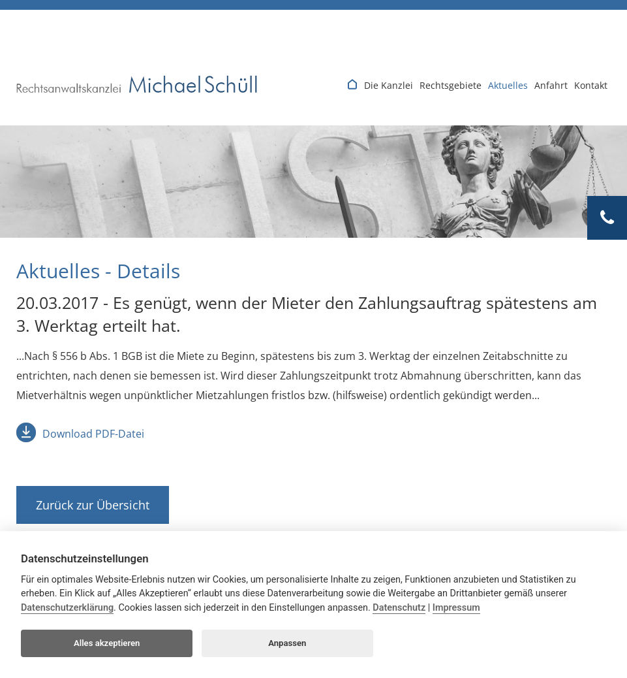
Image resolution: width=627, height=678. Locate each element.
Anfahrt (551, 85)
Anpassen (287, 643)
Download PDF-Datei (93, 434)
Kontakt (590, 85)
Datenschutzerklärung (67, 607)
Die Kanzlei (388, 85)
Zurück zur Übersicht (92, 505)
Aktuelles (508, 85)
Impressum (456, 607)
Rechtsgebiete (451, 85)
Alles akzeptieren (107, 643)
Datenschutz (399, 607)
